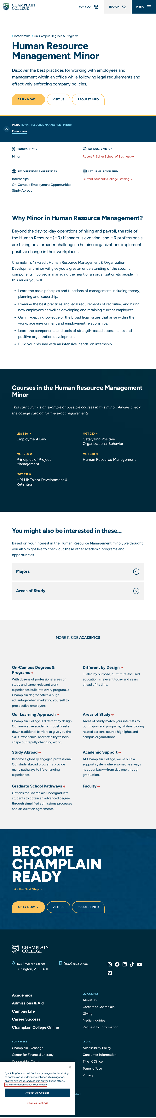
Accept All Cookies (37, 1092)
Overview (19, 131)
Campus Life (23, 1012)
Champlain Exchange (27, 1049)
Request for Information (100, 1029)
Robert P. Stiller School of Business (110, 156)
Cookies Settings (37, 1103)
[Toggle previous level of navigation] (6, 126)
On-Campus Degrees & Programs (58, 36)
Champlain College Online (36, 1028)
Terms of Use (92, 1069)
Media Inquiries (94, 1022)
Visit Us (58, 99)
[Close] (70, 1067)
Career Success (26, 1020)
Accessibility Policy (97, 1049)
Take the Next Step (27, 890)
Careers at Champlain (99, 1008)
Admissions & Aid (28, 1004)
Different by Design (104, 706)
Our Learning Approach (37, 745)
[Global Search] (113, 7)
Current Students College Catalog (109, 179)
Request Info (88, 99)
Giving (87, 1015)
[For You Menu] (81, 7)
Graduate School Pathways (41, 813)
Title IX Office (93, 1063)
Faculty (92, 813)
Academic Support (103, 779)
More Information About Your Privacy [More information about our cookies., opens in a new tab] (26, 1084)
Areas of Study (99, 745)
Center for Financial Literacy (33, 1056)
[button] (45, 437)
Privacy (88, 1076)
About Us (90, 1001)
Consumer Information (100, 1056)
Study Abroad (27, 779)
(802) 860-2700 (76, 965)
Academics (22, 36)
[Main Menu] (142, 7)
